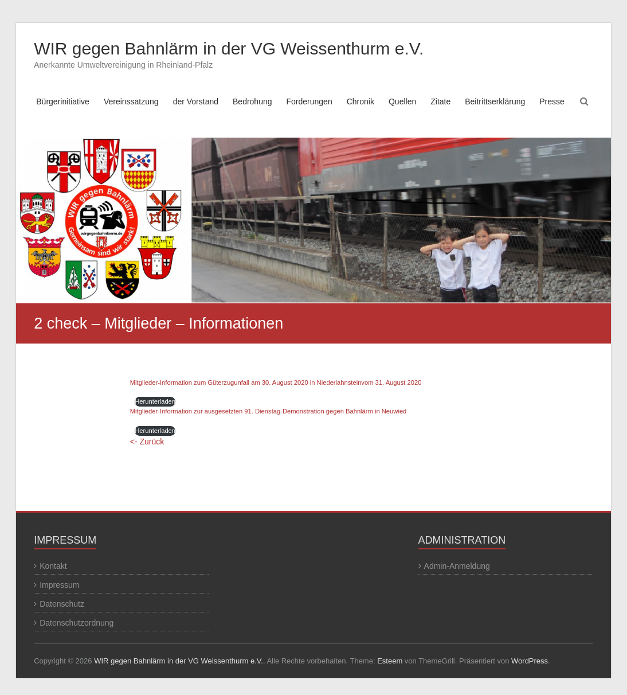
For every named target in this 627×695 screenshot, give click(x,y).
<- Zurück (147, 441)
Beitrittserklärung (495, 101)
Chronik (360, 101)
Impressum (59, 584)
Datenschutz (62, 603)
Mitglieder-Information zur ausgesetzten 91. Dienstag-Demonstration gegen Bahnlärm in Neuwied (268, 411)
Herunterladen (155, 401)
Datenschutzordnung (76, 622)
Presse (552, 101)
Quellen (402, 101)
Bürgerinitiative (62, 101)
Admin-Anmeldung (457, 566)
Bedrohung (252, 101)
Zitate (440, 101)
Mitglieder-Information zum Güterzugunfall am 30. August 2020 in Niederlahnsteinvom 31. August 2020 (276, 382)
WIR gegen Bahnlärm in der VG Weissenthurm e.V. (229, 48)
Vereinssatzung (131, 101)
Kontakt (53, 566)
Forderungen (309, 101)
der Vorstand (195, 101)
